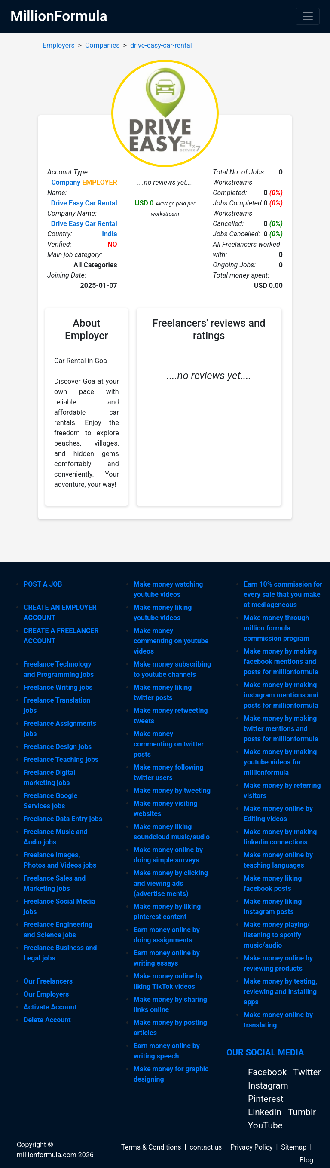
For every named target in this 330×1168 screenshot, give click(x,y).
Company (65, 182)
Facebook (268, 1072)
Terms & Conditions (151, 1147)
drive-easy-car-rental (161, 45)
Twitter (307, 1072)
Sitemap (293, 1147)
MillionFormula (58, 16)
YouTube (265, 1125)
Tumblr (302, 1112)
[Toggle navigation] (308, 16)
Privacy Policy (251, 1147)
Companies (102, 45)
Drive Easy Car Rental (84, 203)
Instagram (268, 1085)
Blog (306, 1160)
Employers (59, 45)
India (109, 234)
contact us (205, 1147)
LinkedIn (266, 1112)
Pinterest (266, 1099)
